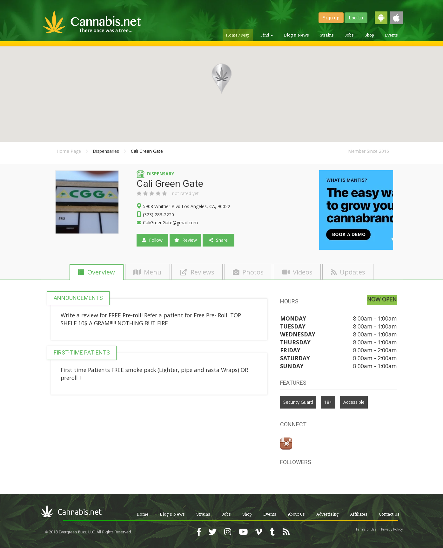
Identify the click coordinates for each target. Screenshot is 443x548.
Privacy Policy (392, 529)
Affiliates (358, 514)
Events (391, 34)
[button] (221, 79)
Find (266, 34)
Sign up (331, 18)
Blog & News (296, 34)
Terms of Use (366, 529)
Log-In (356, 18)
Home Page (69, 151)
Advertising (327, 514)
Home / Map (238, 34)
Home (142, 514)
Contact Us (389, 514)
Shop (369, 34)
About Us (296, 514)
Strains (327, 34)
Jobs (349, 34)
